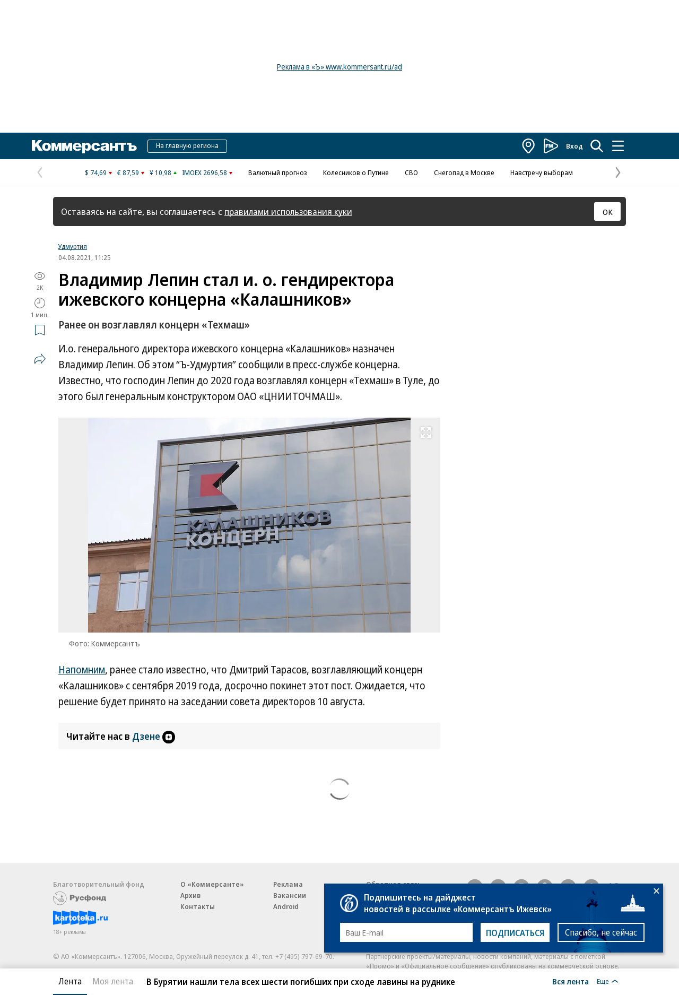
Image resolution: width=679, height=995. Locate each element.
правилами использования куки (288, 211)
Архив (190, 895)
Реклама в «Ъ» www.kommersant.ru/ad (339, 67)
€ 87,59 (128, 172)
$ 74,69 (96, 172)
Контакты (197, 906)
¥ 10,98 (160, 172)
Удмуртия (72, 246)
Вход (574, 146)
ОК (608, 211)
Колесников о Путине (356, 172)
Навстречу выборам (541, 172)
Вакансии (289, 895)
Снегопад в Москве (464, 172)
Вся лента (570, 981)
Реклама (288, 884)
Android (286, 906)
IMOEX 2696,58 (204, 172)
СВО (411, 172)
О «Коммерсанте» (212, 884)
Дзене (153, 736)
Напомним (81, 670)
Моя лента (112, 981)
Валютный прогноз (277, 172)
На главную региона (187, 145)
